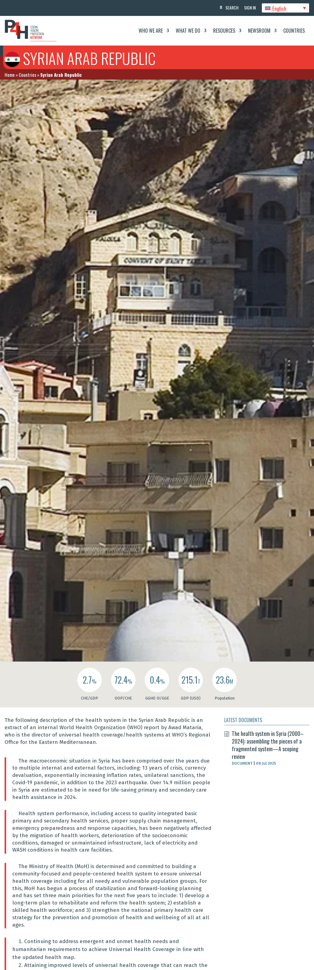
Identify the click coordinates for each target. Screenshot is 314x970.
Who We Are (151, 30)
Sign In (249, 7)
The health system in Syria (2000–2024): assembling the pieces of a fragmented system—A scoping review (268, 745)
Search (231, 7)
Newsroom (259, 30)
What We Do (188, 30)
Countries (294, 30)
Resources (224, 30)
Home (10, 74)
